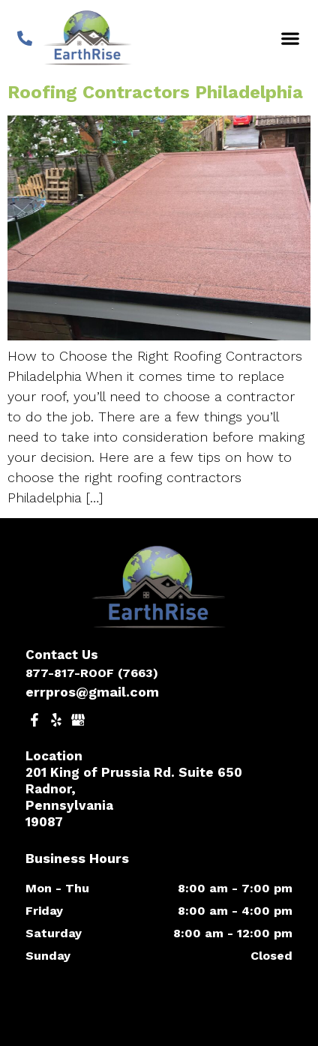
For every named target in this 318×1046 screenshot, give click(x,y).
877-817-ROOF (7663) (92, 673)
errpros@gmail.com (92, 692)
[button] (289, 37)
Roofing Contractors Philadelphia (155, 92)
